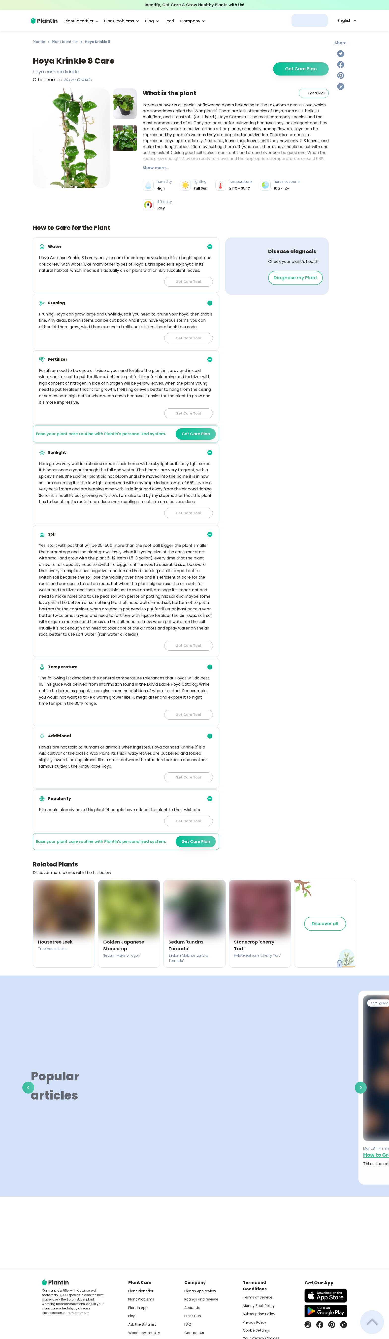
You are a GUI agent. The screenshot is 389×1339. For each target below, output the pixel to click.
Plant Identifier (65, 41)
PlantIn (39, 41)
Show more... (156, 168)
